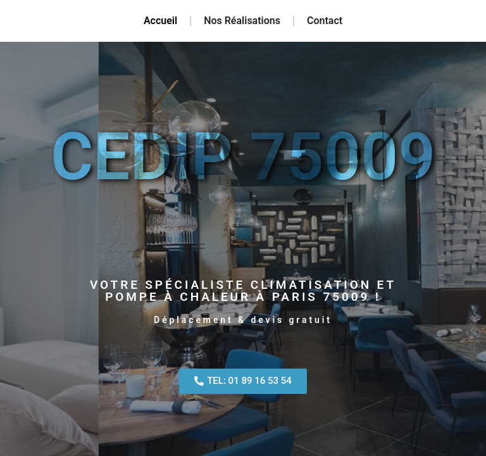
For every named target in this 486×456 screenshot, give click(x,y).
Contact (324, 21)
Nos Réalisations (242, 21)
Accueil (160, 21)
